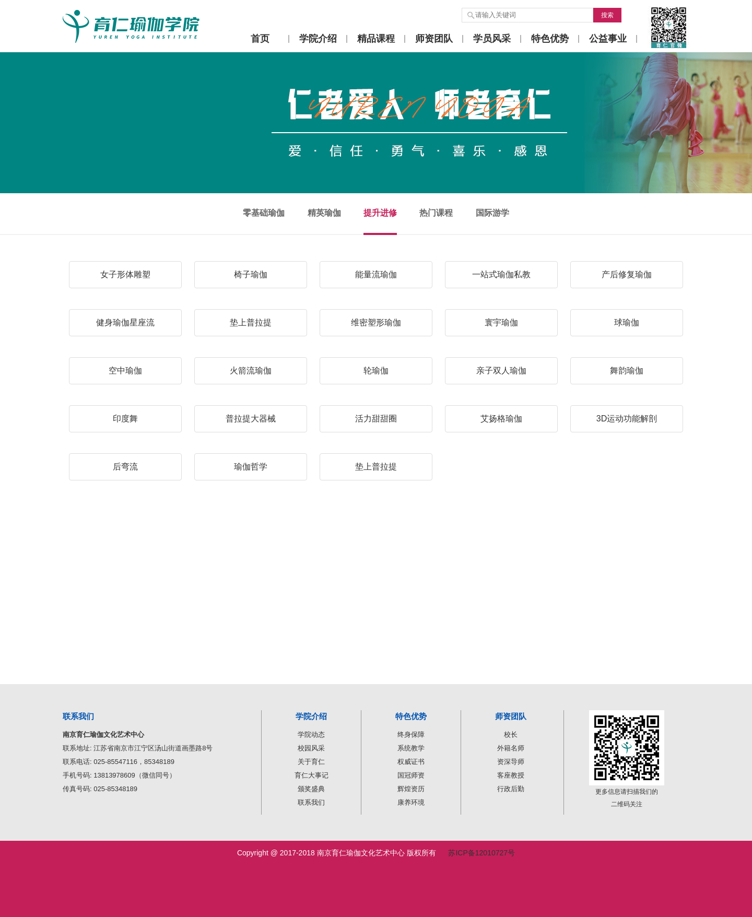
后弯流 (125, 466)
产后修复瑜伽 (627, 274)
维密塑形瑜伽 (376, 322)
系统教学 (411, 748)
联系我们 (311, 802)
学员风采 (492, 38)
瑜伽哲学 (250, 466)
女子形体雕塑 (125, 274)
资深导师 (510, 762)
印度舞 (125, 418)
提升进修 (380, 212)
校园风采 (311, 748)
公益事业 (608, 38)
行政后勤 (510, 789)
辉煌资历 (411, 789)
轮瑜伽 (376, 370)
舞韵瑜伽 (626, 370)
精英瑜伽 (324, 212)
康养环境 (411, 802)
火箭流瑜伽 (251, 370)
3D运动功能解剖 (626, 418)
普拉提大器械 (251, 418)
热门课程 (436, 212)
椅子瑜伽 (250, 274)
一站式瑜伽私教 (501, 274)
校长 (511, 734)
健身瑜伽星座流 (125, 322)
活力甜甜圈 (376, 418)
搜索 (607, 15)
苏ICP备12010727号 (481, 853)
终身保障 (411, 734)
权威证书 (411, 762)
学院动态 (311, 734)
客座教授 (510, 775)
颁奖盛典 (311, 789)
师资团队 (434, 38)
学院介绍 (318, 38)
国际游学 (492, 212)
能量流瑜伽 (376, 274)
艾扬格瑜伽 (501, 418)
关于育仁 (311, 762)
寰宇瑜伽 (501, 322)
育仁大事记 (311, 775)
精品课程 (376, 38)
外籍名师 (510, 748)
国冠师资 (411, 775)
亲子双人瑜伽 (501, 370)
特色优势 (550, 38)
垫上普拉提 (251, 322)
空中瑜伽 (125, 370)
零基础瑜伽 (264, 212)
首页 (260, 38)
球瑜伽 (626, 322)
